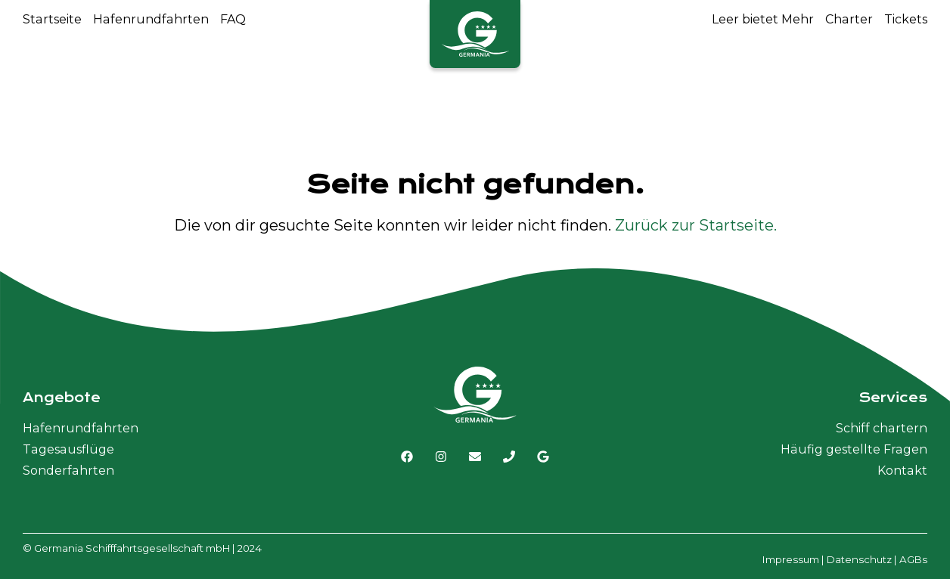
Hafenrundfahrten (151, 19)
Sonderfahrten (68, 470)
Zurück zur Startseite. (696, 225)
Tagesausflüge (68, 449)
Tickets (905, 19)
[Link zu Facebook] (407, 456)
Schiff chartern (881, 428)
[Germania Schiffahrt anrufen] (509, 456)
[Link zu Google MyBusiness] (543, 456)
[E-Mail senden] (475, 456)
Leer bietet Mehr (763, 19)
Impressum (790, 559)
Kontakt (902, 470)
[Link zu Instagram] (441, 456)
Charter (849, 19)
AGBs (913, 559)
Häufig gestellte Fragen (854, 449)
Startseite (52, 19)
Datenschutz (859, 559)
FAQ (233, 19)
